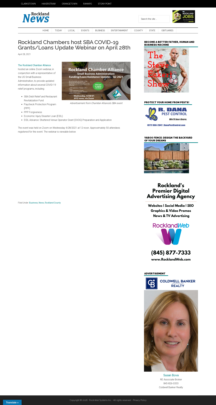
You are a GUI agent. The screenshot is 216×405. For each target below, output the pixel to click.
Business (33, 203)
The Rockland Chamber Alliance (34, 65)
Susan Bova (171, 375)
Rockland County (53, 203)
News (41, 203)
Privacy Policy (140, 400)
